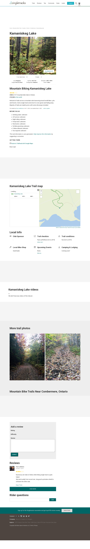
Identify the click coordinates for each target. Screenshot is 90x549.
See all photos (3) (49, 71)
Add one (39, 253)
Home (11, 28)
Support (70, 3)
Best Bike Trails (26, 522)
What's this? (40, 242)
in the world (18, 97)
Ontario (27, 28)
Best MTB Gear (41, 522)
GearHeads (16, 251)
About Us (18, 519)
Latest (63, 3)
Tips (45, 3)
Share (37, 77)
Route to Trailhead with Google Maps (22, 143)
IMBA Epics (34, 522)
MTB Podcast (18, 522)
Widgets (30, 519)
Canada (24, 28)
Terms (31, 525)
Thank (20, 485)
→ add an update (46, 108)
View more (33, 489)
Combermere (33, 28)
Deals (57, 3)
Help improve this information (42, 134)
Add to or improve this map (61, 227)
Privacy (36, 525)
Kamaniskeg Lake (40, 28)
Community (51, 3)
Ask (52, 500)
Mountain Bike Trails (17, 28)
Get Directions (21, 77)
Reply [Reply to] (17, 485)
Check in (44, 77)
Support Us (24, 519)
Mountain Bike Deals (51, 522)
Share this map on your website (74, 227)
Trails (33, 3)
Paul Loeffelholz (19, 108)
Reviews (39, 3)
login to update (65, 242)
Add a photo (30, 77)
